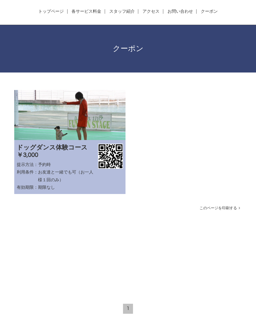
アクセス (151, 11)
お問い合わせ (180, 11)
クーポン (209, 11)
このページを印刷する (220, 208)
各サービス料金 (86, 11)
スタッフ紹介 (122, 11)
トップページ (51, 11)
